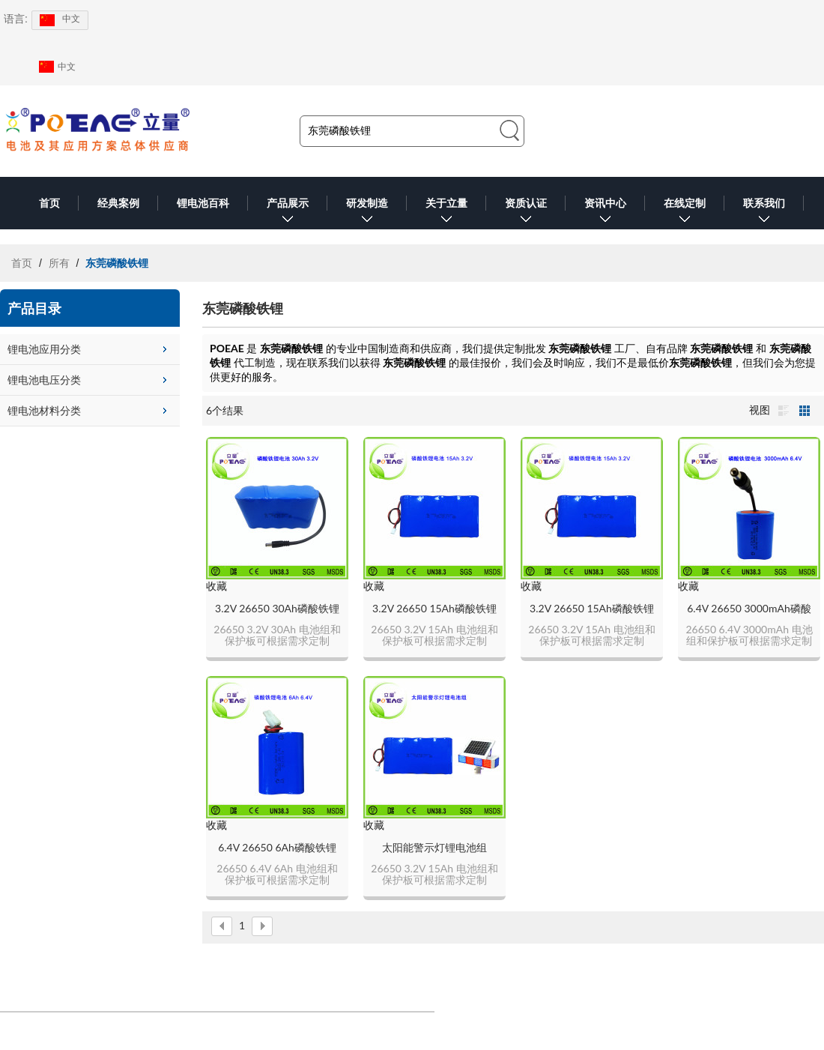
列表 (783, 410)
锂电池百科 (203, 203)
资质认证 (526, 213)
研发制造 (367, 213)
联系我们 (764, 213)
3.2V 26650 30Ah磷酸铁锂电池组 (277, 609)
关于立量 (446, 213)
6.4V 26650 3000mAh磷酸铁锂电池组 (749, 609)
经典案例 (118, 203)
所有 (59, 263)
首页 (49, 203)
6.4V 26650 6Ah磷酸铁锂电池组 (277, 848)
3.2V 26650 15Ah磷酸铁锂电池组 (434, 609)
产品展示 (287, 213)
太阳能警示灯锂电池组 (434, 847)
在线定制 (684, 213)
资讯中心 (605, 213)
